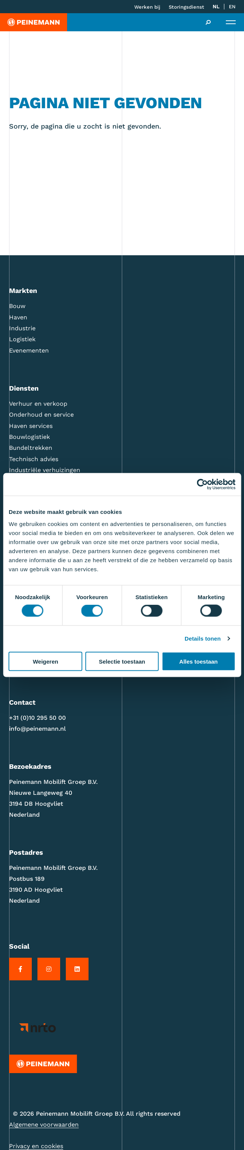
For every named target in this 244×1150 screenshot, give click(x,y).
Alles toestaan (198, 661)
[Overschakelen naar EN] (232, 7)
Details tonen (203, 638)
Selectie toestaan (122, 661)
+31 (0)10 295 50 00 (37, 717)
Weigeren (45, 661)
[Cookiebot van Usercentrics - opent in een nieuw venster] (202, 484)
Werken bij (147, 7)
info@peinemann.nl (37, 728)
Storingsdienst (186, 7)
